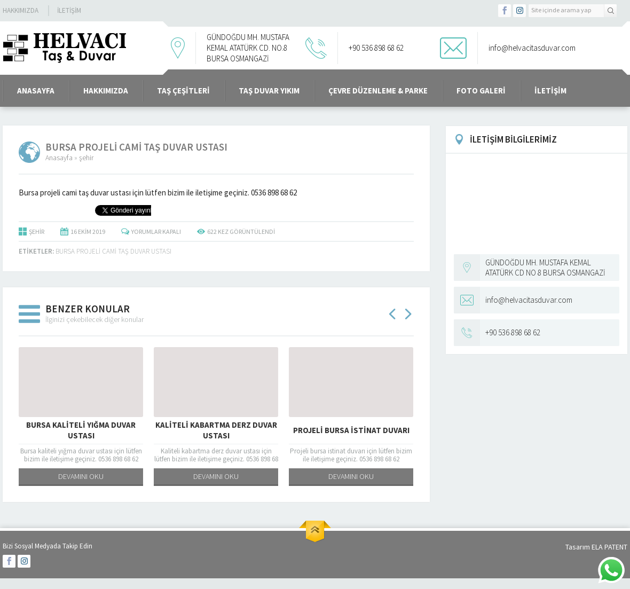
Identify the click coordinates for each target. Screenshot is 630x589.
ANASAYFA (35, 90)
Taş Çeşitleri (183, 90)
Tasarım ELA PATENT (596, 547)
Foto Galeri (481, 90)
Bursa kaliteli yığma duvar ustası (81, 430)
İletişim (69, 10)
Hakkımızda (20, 10)
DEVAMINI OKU (81, 476)
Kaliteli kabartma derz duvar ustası (216, 430)
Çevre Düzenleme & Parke (378, 90)
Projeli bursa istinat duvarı (351, 430)
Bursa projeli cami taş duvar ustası (113, 251)
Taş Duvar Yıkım (269, 90)
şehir (86, 157)
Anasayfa (59, 157)
